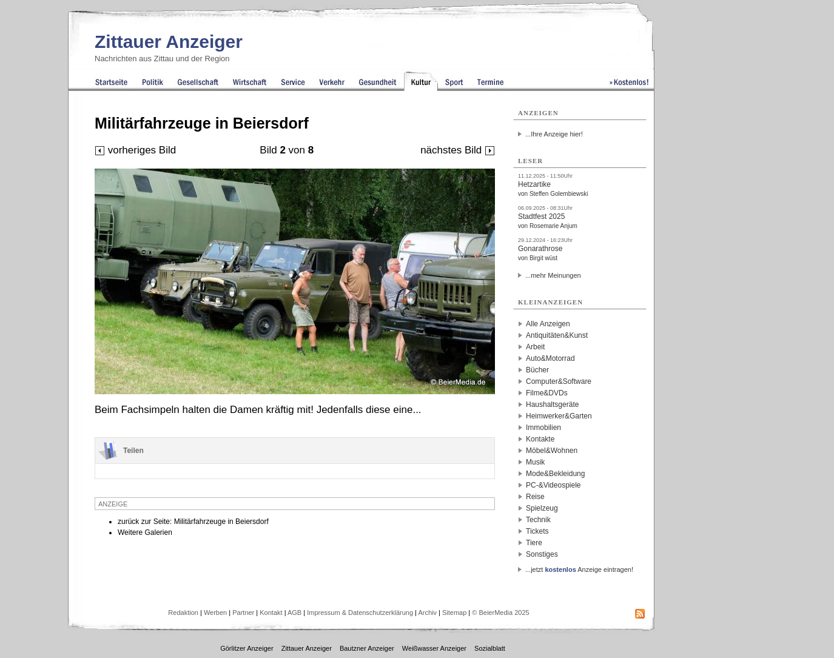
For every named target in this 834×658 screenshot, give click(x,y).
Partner (243, 612)
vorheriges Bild (135, 150)
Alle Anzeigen (548, 324)
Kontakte (540, 439)
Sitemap (454, 612)
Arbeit (535, 347)
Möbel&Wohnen (551, 451)
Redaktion (183, 612)
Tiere (534, 543)
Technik (538, 520)
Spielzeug (542, 508)
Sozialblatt (489, 648)
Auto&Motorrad (550, 358)
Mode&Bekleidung (555, 474)
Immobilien (543, 428)
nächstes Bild (457, 150)
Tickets (537, 531)
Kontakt (271, 612)
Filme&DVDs (547, 393)
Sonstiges (542, 554)
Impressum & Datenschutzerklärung (360, 612)
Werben (215, 612)
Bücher (537, 370)
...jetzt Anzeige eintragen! (579, 569)
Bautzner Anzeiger (367, 648)
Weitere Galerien (145, 532)
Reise (535, 497)
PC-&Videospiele (553, 485)
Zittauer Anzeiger (169, 41)
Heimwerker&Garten (559, 416)
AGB (294, 612)
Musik (535, 462)
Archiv (427, 612)
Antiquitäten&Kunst (557, 335)
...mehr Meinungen (553, 275)
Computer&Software (558, 381)
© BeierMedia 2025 (500, 612)
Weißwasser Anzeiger (434, 648)
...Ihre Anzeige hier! (554, 134)
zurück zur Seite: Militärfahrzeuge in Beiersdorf (193, 521)
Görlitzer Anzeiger (246, 648)
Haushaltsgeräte (552, 404)
